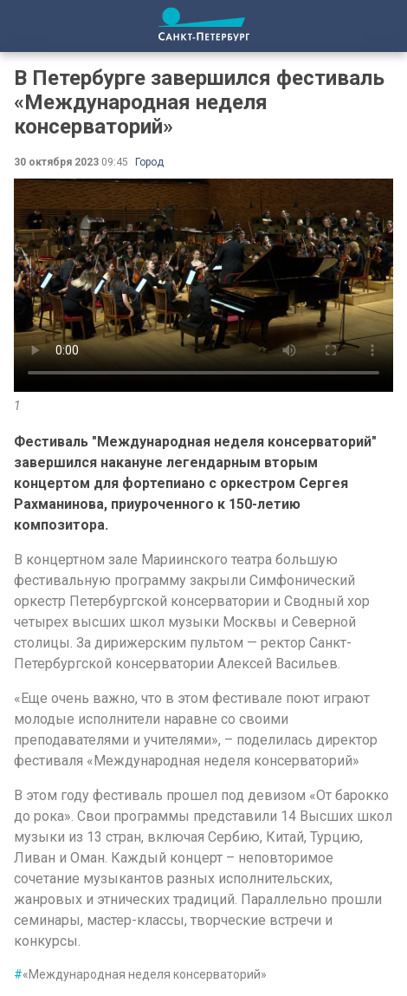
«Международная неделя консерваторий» (140, 974)
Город (149, 162)
